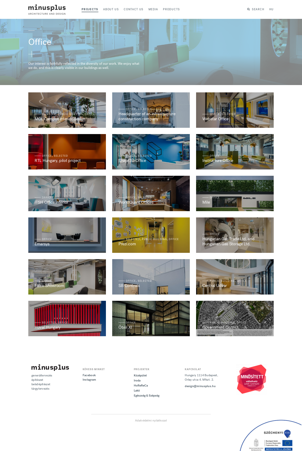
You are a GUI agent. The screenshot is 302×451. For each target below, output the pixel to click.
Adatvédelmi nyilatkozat (151, 421)
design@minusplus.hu (200, 386)
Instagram (89, 380)
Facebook (89, 375)
